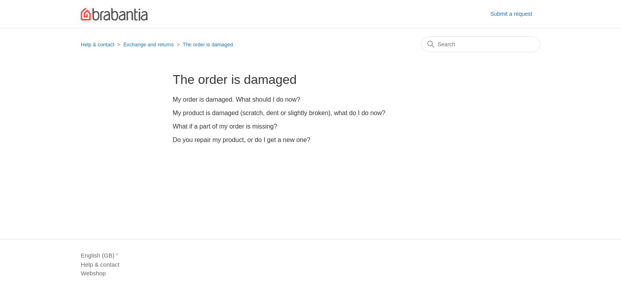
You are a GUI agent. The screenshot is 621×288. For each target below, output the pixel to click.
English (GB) (100, 255)
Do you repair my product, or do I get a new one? (241, 139)
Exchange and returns (148, 44)
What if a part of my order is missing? (225, 126)
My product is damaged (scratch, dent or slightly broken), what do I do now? (279, 113)
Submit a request (511, 14)
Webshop (93, 273)
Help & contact (97, 44)
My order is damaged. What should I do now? (236, 99)
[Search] (480, 44)
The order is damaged (208, 44)
